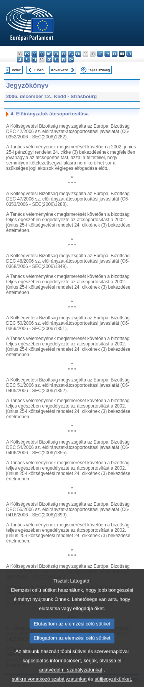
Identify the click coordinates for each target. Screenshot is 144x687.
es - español (27, 54)
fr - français (78, 54)
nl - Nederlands (20, 59)
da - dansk (42, 54)
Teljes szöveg (99, 70)
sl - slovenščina (56, 59)
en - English (71, 54)
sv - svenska (71, 59)
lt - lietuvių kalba (115, 54)
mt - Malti (129, 54)
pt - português (34, 59)
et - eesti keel (56, 54)
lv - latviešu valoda (107, 54)
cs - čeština (34, 54)
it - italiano (100, 54)
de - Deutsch (49, 54)
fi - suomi (63, 59)
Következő (59, 70)
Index (16, 70)
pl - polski (27, 59)
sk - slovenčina (49, 59)
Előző (39, 70)
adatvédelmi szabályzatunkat (70, 680)
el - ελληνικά (63, 54)
